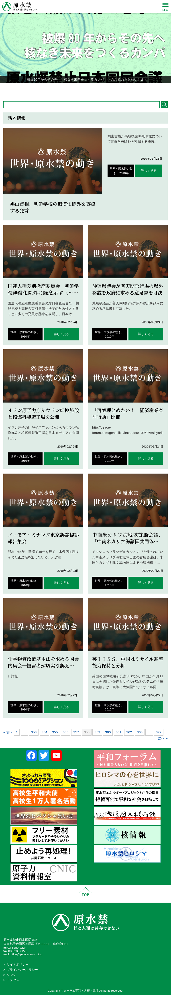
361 (118, 732)
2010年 (124, 173)
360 (108, 732)
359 (97, 732)
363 (139, 732)
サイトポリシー (17, 964)
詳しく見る (149, 170)
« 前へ (8, 732)
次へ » (163, 738)
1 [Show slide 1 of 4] (76, 89)
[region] (85, 48)
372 (158, 732)
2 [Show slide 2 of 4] (82, 89)
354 (44, 732)
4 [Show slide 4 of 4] (94, 89)
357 (76, 732)
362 (129, 732)
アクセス (13, 980)
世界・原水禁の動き (23, 332)
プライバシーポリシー (22, 969)
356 (65, 732)
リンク (11, 975)
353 (34, 732)
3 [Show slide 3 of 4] (88, 89)
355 (55, 732)
